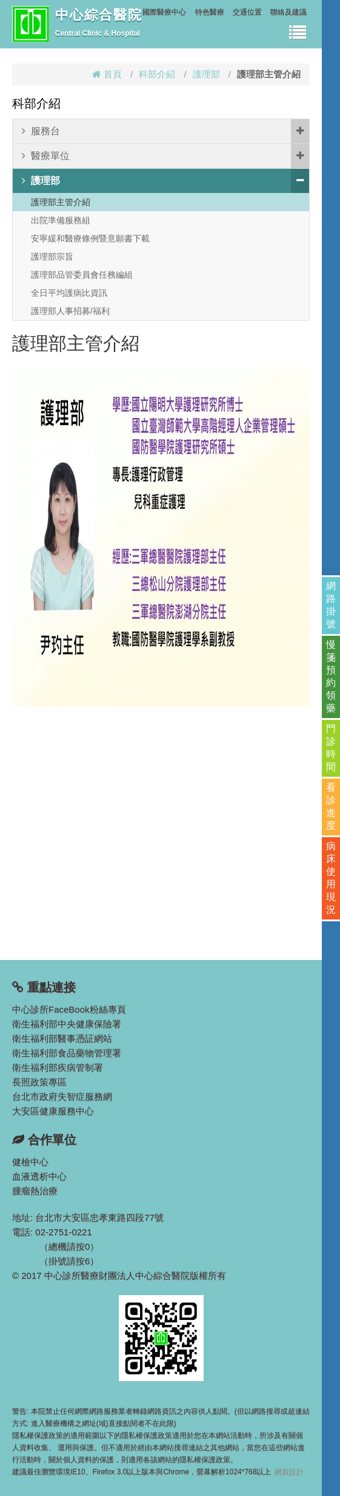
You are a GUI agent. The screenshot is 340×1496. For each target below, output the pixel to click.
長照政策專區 (39, 1082)
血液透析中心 (39, 1176)
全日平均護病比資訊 (69, 293)
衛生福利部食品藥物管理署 (66, 1053)
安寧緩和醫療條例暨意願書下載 (90, 238)
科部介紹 (157, 74)
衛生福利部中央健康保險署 (66, 1024)
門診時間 (331, 748)
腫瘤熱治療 (35, 1191)
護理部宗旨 (52, 256)
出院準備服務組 (60, 220)
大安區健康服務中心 (53, 1111)
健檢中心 (30, 1162)
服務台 (165, 131)
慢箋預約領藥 (331, 676)
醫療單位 (165, 156)
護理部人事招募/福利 (70, 311)
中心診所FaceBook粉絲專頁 (69, 1009)
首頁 (107, 74)
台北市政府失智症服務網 (62, 1096)
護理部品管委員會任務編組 (82, 274)
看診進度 (331, 806)
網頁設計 (289, 1472)
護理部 (206, 74)
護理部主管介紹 (60, 202)
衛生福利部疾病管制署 (57, 1067)
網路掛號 (331, 605)
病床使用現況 (331, 878)
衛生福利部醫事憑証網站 (62, 1038)
